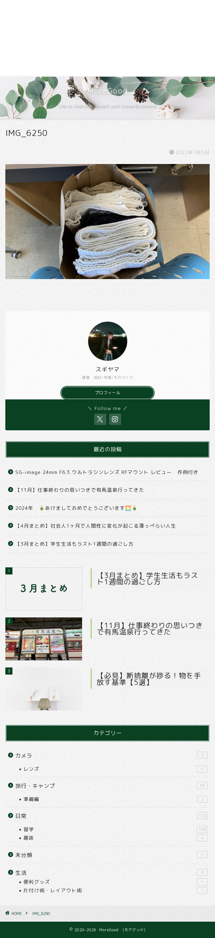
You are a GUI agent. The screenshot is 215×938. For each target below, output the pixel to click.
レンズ (115, 769)
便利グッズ (115, 881)
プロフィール (107, 393)
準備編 (115, 799)
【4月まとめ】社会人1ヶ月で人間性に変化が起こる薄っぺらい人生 (95, 525)
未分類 (111, 855)
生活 (111, 873)
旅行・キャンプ (111, 786)
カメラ (111, 755)
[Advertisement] (107, 38)
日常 (111, 816)
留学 (115, 829)
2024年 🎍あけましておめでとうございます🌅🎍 (76, 508)
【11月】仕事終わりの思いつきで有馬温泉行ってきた (79, 489)
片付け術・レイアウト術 (115, 890)
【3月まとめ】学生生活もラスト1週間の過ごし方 (74, 543)
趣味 (115, 837)
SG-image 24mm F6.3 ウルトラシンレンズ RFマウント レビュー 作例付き (107, 472)
